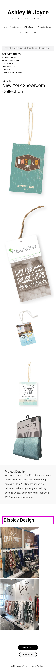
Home (5, 27)
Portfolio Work (14, 27)
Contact (34, 32)
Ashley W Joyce (28, 12)
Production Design (44, 27)
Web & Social (28, 27)
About (27, 32)
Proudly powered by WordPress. (34, 666)
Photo (21, 32)
